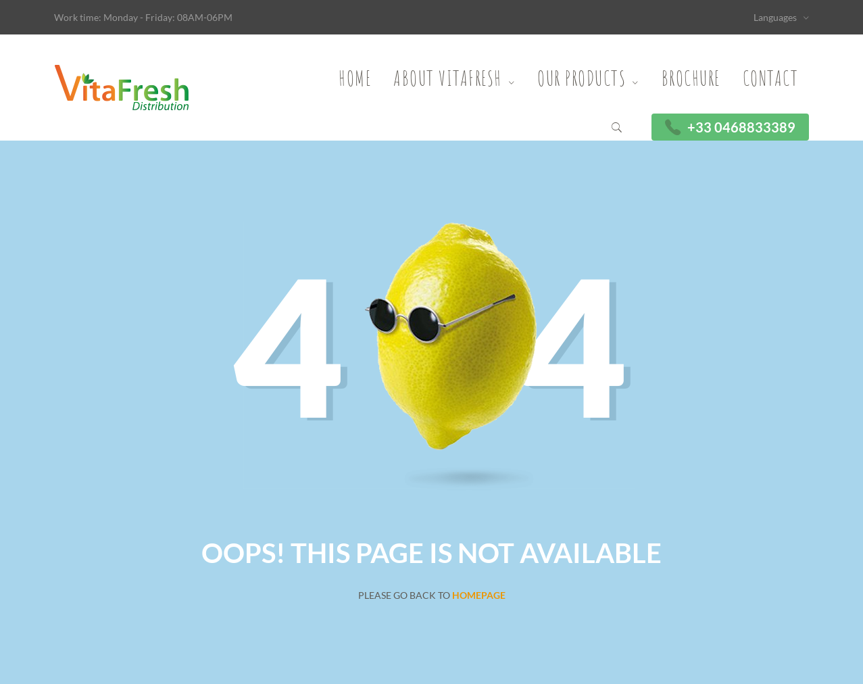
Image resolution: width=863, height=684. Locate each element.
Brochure (691, 78)
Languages (775, 17)
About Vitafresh (447, 78)
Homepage (479, 595)
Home (355, 78)
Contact (771, 78)
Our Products (581, 78)
